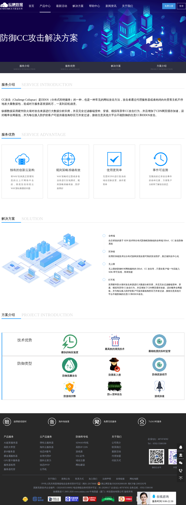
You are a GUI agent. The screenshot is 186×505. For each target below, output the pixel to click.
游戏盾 (79, 451)
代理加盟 (116, 456)
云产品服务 (46, 436)
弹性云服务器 (47, 442)
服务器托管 (9, 469)
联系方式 (79, 479)
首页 (31, 5)
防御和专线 (82, 436)
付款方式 (116, 460)
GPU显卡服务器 (12, 460)
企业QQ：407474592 (158, 439)
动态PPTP (45, 465)
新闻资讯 (111, 5)
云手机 (43, 469)
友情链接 (120, 479)
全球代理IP (45, 456)
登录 (181, 6)
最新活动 (61, 5)
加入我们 (93, 479)
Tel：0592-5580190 (157, 443)
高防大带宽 (9, 447)
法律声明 (106, 479)
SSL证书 (80, 456)
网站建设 (80, 465)
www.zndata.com (81, 491)
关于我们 (117, 436)
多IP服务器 (9, 451)
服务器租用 (9, 465)
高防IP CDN (82, 447)
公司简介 (116, 442)
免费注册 (169, 6)
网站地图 (134, 479)
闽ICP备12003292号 (137, 484)
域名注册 (80, 460)
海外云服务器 (47, 447)
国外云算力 (45, 460)
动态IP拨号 (45, 451)
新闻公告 (65, 479)
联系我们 (116, 447)
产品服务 (9, 436)
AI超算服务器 (11, 442)
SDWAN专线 (82, 442)
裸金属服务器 (11, 456)
